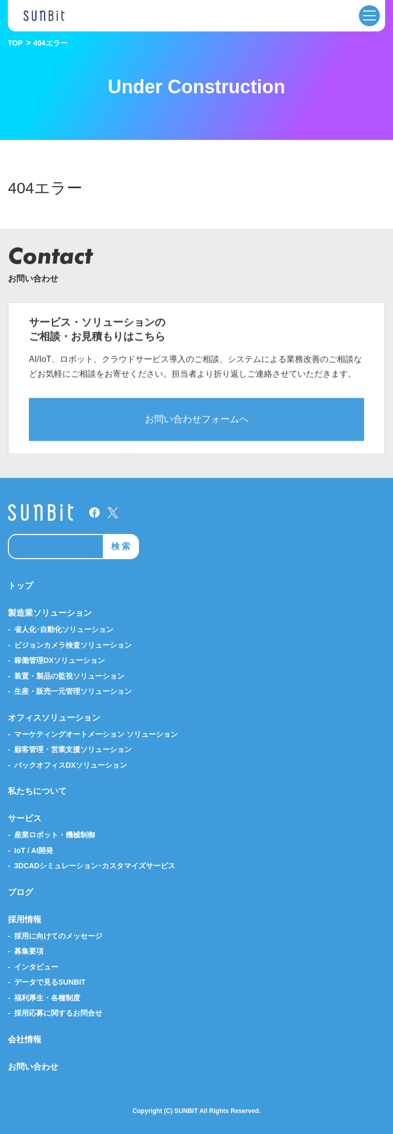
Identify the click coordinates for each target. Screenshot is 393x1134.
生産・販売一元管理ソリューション (73, 691)
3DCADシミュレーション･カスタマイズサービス (94, 866)
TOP (15, 43)
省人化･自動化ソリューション (63, 629)
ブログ (20, 892)
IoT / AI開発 (33, 850)
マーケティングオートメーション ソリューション (96, 734)
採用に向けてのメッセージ (58, 936)
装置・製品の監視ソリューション (69, 676)
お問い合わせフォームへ (197, 427)
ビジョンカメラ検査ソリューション (73, 645)
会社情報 (24, 1039)
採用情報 (24, 919)
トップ (20, 585)
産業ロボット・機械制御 (54, 835)
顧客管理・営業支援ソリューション (73, 749)
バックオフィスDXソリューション (70, 765)
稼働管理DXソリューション (59, 660)
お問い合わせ (33, 1066)
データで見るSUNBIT (50, 982)
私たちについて (37, 791)
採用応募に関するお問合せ (58, 1013)
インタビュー (36, 967)
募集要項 (29, 951)
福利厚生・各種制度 (47, 998)
